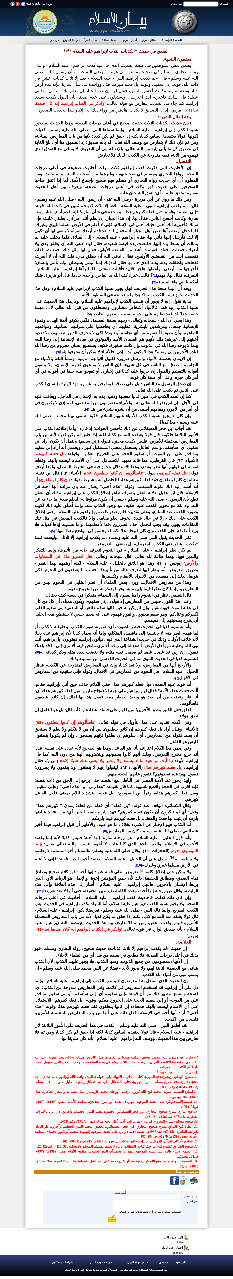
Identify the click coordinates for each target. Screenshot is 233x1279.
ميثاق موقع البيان (137, 1262)
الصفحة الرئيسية (172, 40)
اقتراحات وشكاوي (62, 1262)
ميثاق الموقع (148, 40)
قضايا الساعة (110, 40)
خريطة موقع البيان (100, 1262)
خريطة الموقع (71, 40)
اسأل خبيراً (90, 40)
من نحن (54, 40)
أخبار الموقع (129, 40)
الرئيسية (180, 1262)
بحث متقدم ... (175, 4)
